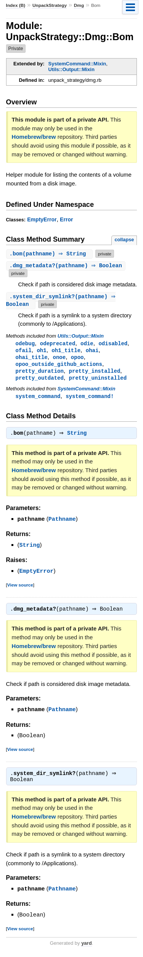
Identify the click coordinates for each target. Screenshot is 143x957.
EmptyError (41, 219)
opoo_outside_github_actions (59, 365)
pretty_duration (40, 373)
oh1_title (65, 351)
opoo (77, 358)
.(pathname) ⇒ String (50, 253)
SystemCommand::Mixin (77, 64)
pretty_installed (95, 373)
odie (86, 344)
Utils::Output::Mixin (71, 69)
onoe (59, 358)
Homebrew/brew (34, 136)
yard (86, 946)
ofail (24, 351)
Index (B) (16, 5)
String (78, 437)
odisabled (112, 344)
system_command (38, 399)
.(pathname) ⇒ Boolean (67, 266)
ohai (92, 351)
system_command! (90, 399)
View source (20, 587)
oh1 (41, 351)
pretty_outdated (40, 380)
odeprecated (58, 344)
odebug (25, 344)
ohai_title (32, 358)
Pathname (62, 522)
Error (66, 219)
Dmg (79, 5)
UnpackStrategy (49, 5)
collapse (124, 239)
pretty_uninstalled (98, 380)
